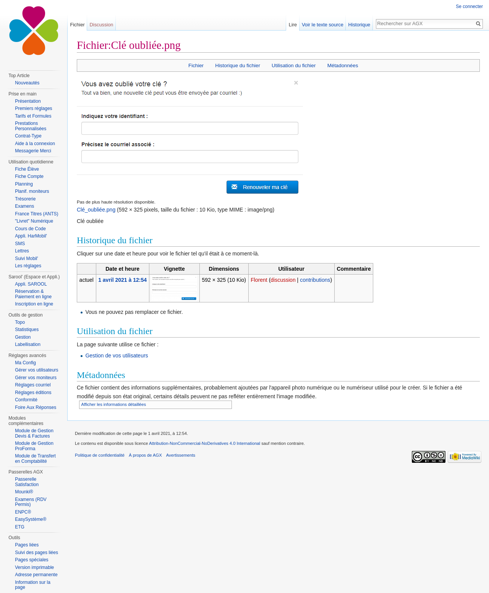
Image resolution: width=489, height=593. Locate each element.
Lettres (22, 251)
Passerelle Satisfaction (27, 482)
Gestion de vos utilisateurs (116, 355)
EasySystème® (30, 519)
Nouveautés (27, 83)
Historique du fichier (237, 65)
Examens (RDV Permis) (31, 502)
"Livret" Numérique (34, 221)
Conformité (26, 399)
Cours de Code (30, 228)
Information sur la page (32, 585)
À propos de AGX (145, 455)
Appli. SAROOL (31, 284)
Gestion (23, 337)
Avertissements (180, 455)
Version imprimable (34, 567)
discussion (282, 280)
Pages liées (27, 545)
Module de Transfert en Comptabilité (35, 458)
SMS (20, 243)
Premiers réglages (33, 108)
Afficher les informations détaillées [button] (113, 404)
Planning (24, 184)
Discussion (101, 24)
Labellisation (27, 344)
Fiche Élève (27, 169)
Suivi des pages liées (36, 552)
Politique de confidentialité (100, 455)
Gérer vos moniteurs (36, 377)
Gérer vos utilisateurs (36, 370)
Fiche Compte (29, 176)
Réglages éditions (33, 392)
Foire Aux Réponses (35, 407)
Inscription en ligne (34, 304)
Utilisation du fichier (294, 65)
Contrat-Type (28, 136)
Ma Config (25, 362)
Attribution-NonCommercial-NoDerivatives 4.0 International (204, 443)
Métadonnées (342, 65)
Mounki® (24, 491)
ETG (19, 527)
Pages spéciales (31, 559)
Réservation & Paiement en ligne (33, 294)
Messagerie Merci (33, 151)
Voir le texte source (322, 24)
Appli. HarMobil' (31, 236)
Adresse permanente (36, 574)
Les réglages (28, 265)
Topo (20, 322)
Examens (24, 206)
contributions (315, 280)
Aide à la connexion (35, 143)
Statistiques (27, 329)
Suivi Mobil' (26, 258)
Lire (293, 24)
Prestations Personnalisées (30, 126)
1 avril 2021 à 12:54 (122, 280)
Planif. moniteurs (32, 191)
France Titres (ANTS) (36, 214)
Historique (359, 24)
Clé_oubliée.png (96, 210)
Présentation (27, 101)
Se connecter (469, 6)
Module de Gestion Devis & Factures (34, 433)
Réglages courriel (32, 385)
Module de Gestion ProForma (34, 446)
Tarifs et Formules (33, 116)
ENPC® (23, 512)
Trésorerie (25, 199)
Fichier (196, 65)
